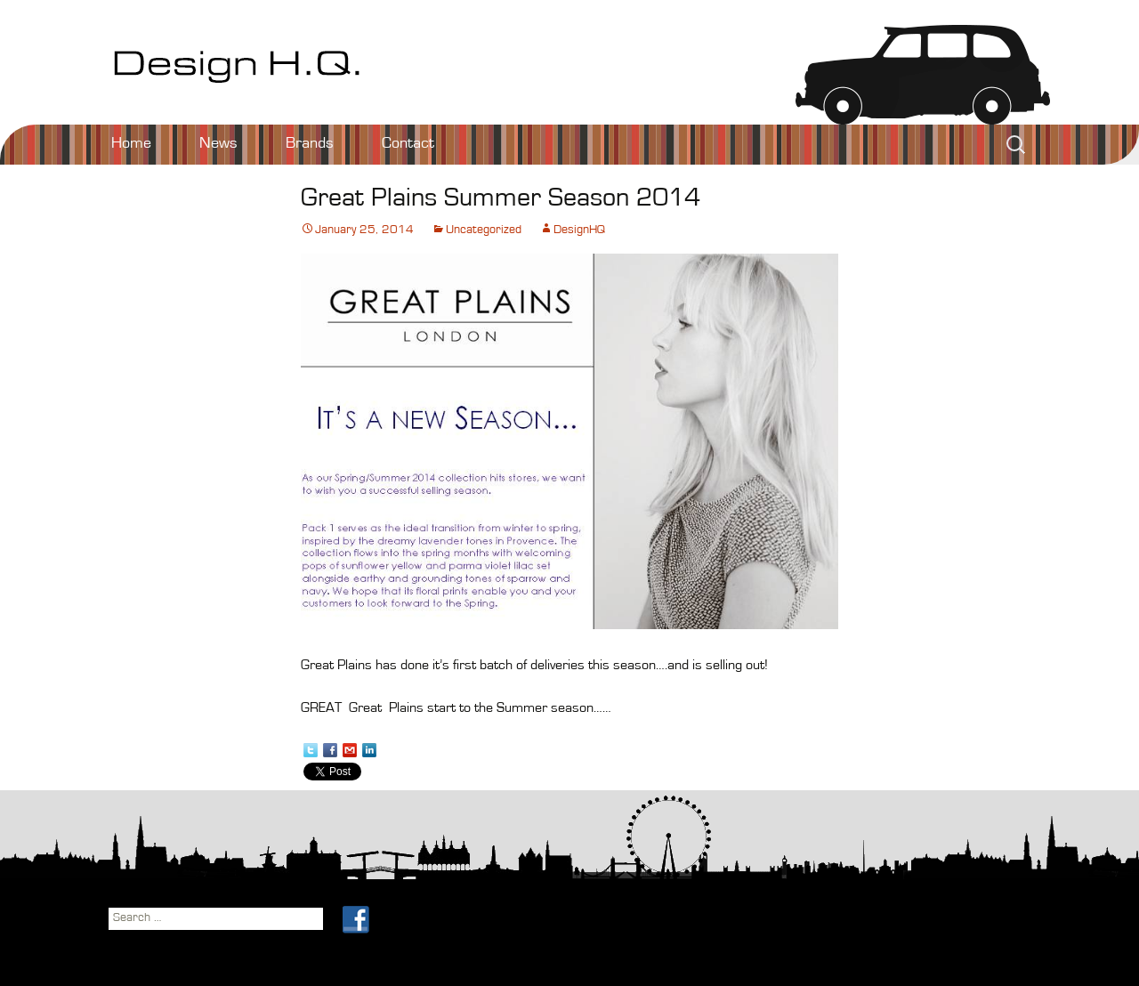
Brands (310, 144)
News (218, 144)
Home (131, 144)
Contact (408, 144)
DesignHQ (579, 230)
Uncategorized (483, 230)
